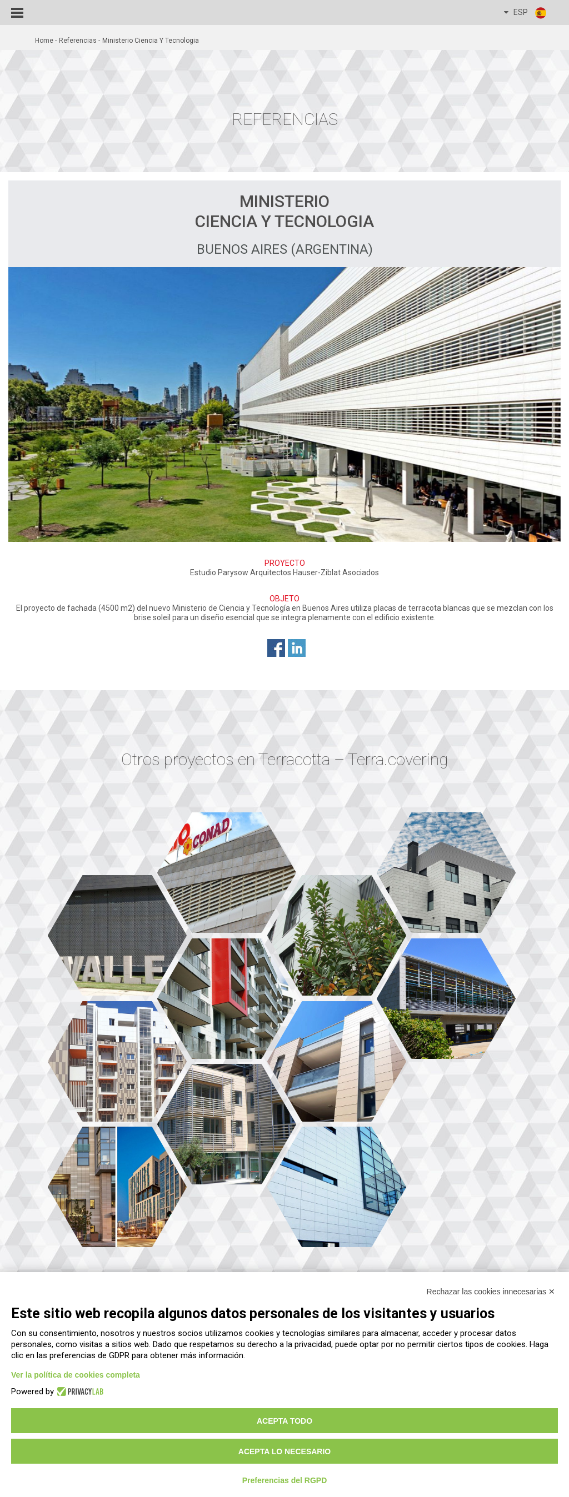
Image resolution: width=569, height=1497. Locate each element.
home (44, 40)
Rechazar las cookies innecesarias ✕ (491, 1291)
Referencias (78, 40)
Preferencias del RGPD (284, 1480)
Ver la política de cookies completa (75, 1374)
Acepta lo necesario (284, 1451)
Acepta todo (284, 1420)
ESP (525, 13)
